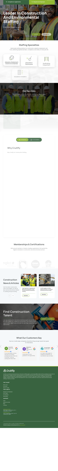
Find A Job (5, 384)
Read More (26, 295)
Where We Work (6, 402)
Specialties (5, 396)
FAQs (4, 400)
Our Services (5, 394)
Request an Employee (7, 391)
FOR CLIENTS (6, 389)
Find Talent (5, 393)
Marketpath (22, 425)
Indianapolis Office (6, 409)
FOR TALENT (6, 382)
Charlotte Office (6, 412)
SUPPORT (5, 398)
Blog (4, 403)
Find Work (5, 386)
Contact (5, 405)
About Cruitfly (6, 387)
